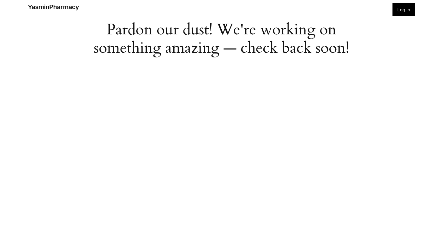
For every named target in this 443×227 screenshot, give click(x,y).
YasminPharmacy (53, 7)
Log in (404, 9)
